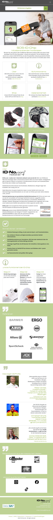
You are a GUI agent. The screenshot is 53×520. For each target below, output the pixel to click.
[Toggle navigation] (50, 2)
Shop (22, 96)
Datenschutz (20, 516)
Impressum (29, 516)
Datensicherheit (42, 96)
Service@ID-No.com (45, 510)
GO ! (46, 8)
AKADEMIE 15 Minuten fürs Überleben (38, 398)
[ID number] (24, 8)
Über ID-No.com (16, 79)
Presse (10, 516)
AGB (15, 516)
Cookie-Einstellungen (38, 516)
